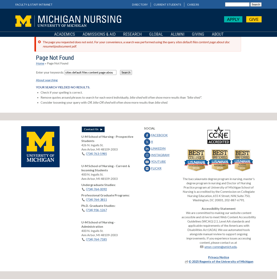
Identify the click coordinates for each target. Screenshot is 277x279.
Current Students (167, 4)
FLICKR (152, 168)
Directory (140, 4)
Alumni (177, 34)
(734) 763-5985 (94, 153)
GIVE (254, 19)
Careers (193, 4)
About (218, 34)
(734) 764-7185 (94, 239)
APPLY (233, 19)
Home (40, 63)
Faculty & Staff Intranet (34, 4)
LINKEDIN (154, 148)
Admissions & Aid (99, 34)
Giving (198, 34)
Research (132, 34)
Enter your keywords (49, 72)
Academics (64, 34)
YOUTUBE (154, 161)
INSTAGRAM (156, 155)
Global (156, 34)
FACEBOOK (155, 135)
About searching (47, 80)
